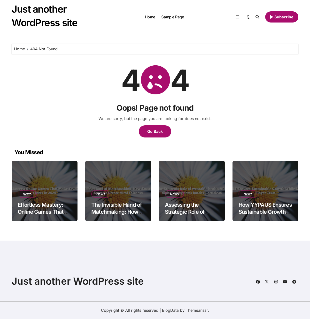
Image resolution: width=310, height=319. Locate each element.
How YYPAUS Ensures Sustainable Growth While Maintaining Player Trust (265, 215)
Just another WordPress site (78, 281)
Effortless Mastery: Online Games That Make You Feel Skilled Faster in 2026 (44, 215)
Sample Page (172, 17)
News (27, 194)
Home (150, 17)
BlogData (170, 310)
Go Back (155, 131)
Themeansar (197, 310)
